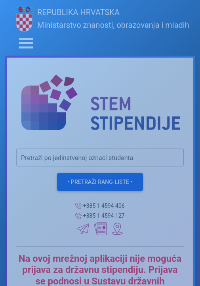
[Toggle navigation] (26, 43)
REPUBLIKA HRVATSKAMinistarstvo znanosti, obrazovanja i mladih (101, 19)
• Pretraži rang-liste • (100, 182)
